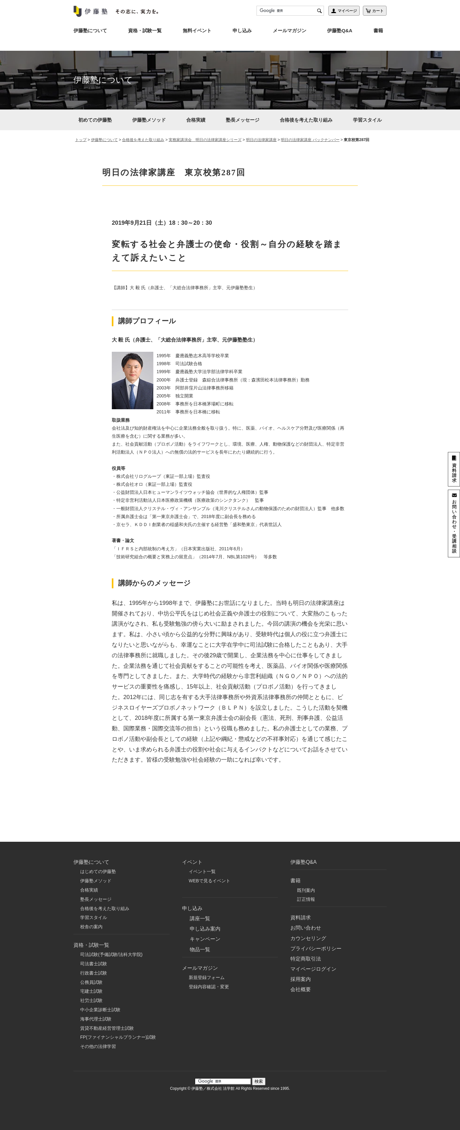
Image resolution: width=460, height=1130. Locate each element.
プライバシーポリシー (315, 948)
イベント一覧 (202, 871)
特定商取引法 (305, 958)
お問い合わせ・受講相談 (454, 526)
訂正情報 (306, 899)
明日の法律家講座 (261, 140)
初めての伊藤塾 (95, 120)
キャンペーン (205, 939)
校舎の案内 (91, 926)
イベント (192, 862)
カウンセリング (308, 938)
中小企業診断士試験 (100, 1009)
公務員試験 (91, 982)
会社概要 (300, 989)
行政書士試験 (93, 973)
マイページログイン (313, 969)
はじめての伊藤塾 (98, 871)
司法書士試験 (93, 963)
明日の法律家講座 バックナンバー (310, 140)
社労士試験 (91, 1000)
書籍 (378, 30)
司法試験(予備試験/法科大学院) (111, 954)
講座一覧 (200, 918)
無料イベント (197, 30)
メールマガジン (289, 30)
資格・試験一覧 (145, 30)
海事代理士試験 (95, 1018)
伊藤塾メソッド (149, 120)
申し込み (242, 30)
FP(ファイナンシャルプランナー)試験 (118, 1037)
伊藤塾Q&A (339, 30)
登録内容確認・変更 (209, 986)
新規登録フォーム (207, 977)
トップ (81, 140)
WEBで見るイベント (209, 880)
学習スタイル (367, 120)
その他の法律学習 (98, 1046)
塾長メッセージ (242, 120)
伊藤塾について (90, 30)
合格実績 (195, 120)
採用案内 (300, 979)
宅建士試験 (91, 991)
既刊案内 (306, 890)
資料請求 (300, 917)
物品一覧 (200, 949)
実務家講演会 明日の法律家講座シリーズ (205, 140)
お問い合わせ (305, 927)
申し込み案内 (205, 928)
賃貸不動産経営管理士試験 (107, 1028)
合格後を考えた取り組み (306, 120)
